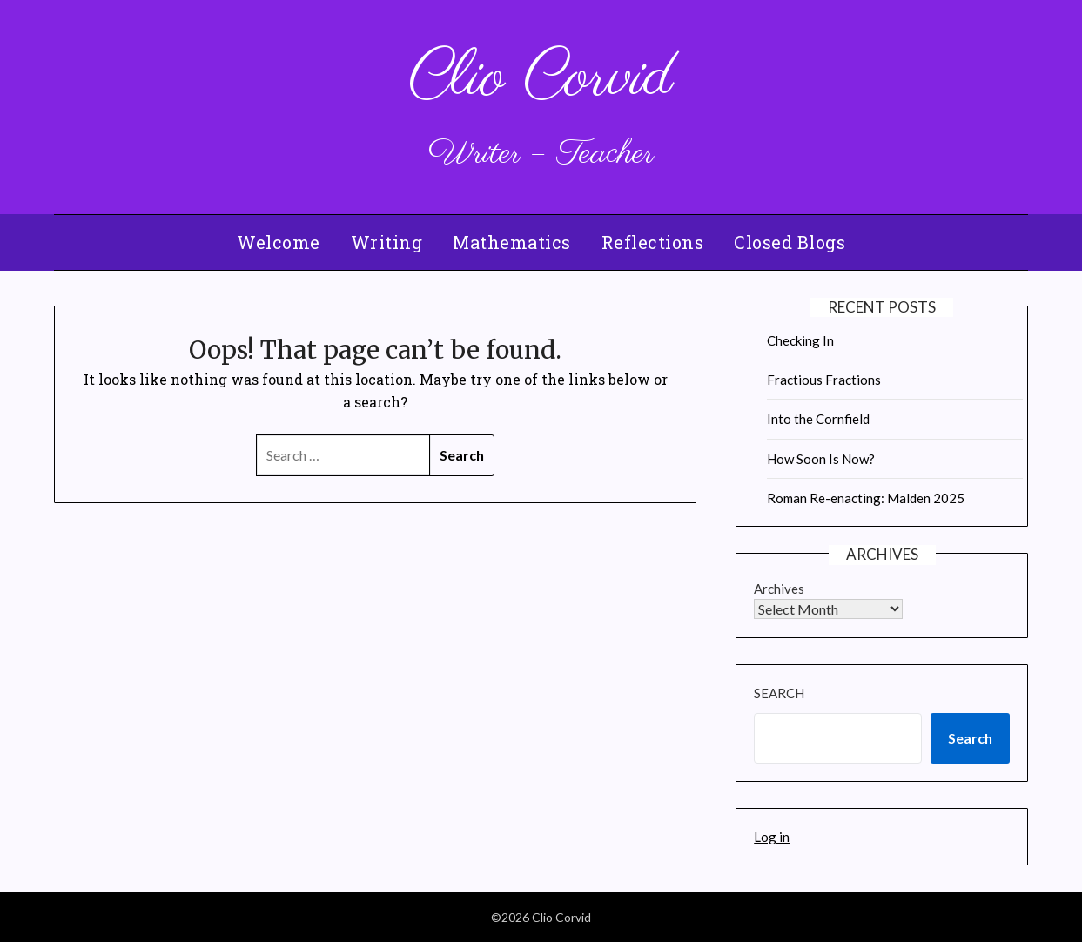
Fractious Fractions (824, 379)
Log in (772, 836)
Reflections (652, 242)
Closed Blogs (789, 242)
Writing (387, 242)
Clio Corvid (541, 79)
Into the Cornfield (818, 419)
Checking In (800, 340)
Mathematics (512, 242)
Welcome (278, 242)
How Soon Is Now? (821, 459)
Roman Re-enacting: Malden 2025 (865, 498)
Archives (779, 588)
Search (779, 693)
